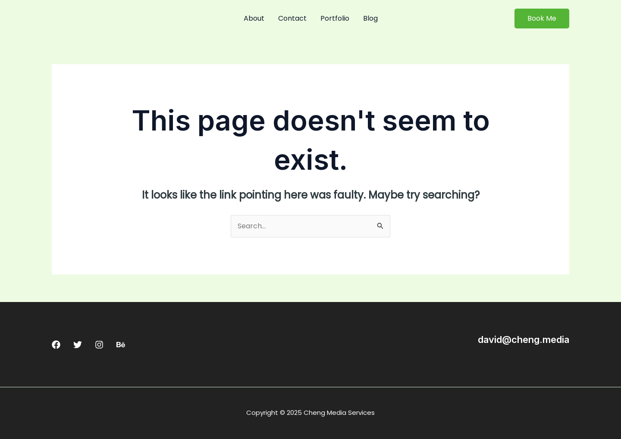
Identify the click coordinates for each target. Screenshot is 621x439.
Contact (292, 18)
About (254, 18)
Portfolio (334, 18)
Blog (370, 18)
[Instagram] (99, 344)
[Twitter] (77, 344)
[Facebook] (56, 344)
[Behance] (120, 344)
